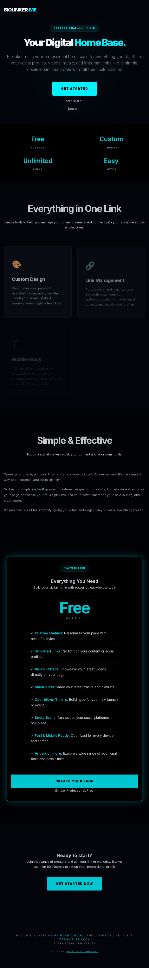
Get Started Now (74, 884)
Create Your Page (74, 782)
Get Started (74, 89)
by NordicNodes (69, 936)
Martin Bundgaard (83, 952)
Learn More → (74, 101)
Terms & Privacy (74, 940)
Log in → (74, 109)
